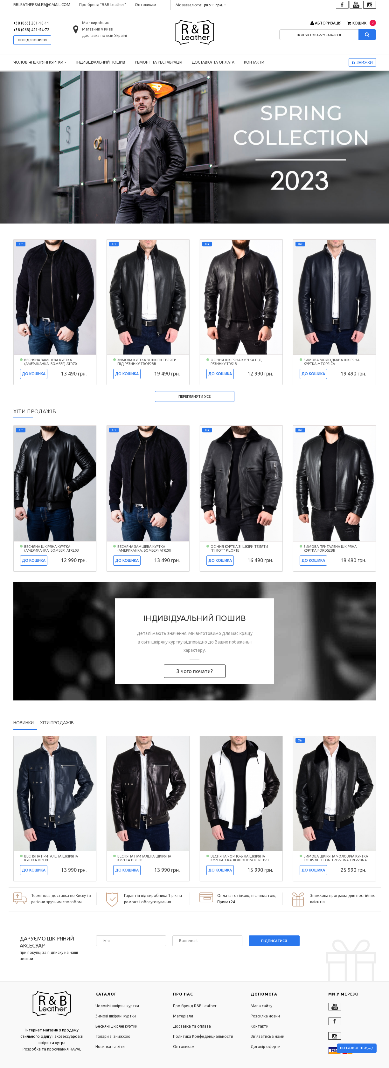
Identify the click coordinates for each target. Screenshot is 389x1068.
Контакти (254, 62)
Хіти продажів (57, 722)
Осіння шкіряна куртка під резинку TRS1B (236, 362)
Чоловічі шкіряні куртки (40, 62)
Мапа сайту (261, 1006)
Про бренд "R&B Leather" (102, 5)
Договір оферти (266, 1046)
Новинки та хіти (110, 1046)
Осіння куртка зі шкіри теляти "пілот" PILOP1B (239, 548)
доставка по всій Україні (104, 35)
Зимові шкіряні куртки (115, 1016)
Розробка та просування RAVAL (52, 1049)
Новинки (23, 722)
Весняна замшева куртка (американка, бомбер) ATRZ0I (51, 362)
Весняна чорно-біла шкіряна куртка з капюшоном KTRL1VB (240, 858)
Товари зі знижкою (112, 1036)
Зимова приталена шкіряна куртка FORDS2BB (330, 548)
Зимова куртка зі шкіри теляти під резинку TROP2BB (147, 362)
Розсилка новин (265, 1016)
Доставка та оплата (213, 62)
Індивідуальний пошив (100, 62)
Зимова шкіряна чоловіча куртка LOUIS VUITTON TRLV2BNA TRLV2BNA (336, 858)
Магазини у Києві (97, 29)
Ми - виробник (95, 23)
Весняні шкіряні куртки (116, 1026)
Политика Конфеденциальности (203, 1036)
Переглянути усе (194, 396)
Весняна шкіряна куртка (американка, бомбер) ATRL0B (51, 548)
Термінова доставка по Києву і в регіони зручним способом (61, 898)
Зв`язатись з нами (267, 1036)
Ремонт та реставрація (158, 62)
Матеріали (183, 1016)
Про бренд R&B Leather (195, 1006)
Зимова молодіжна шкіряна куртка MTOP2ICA (331, 362)
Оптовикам (145, 5)
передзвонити (32, 40)
